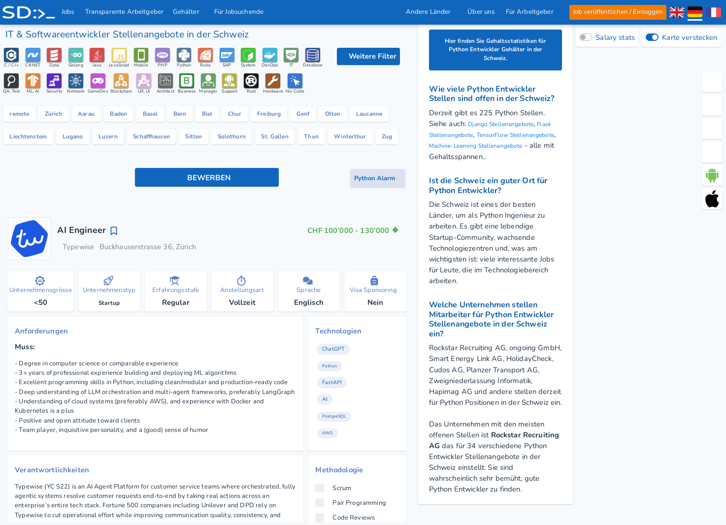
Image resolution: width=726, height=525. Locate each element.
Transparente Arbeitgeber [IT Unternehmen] (124, 11)
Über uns (481, 11)
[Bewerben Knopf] (207, 241)
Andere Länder (431, 11)
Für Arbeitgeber (532, 11)
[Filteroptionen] (368, 57)
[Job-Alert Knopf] (377, 241)
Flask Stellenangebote (466, 141)
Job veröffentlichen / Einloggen (617, 11)
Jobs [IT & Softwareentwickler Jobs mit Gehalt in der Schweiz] (68, 11)
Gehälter (189, 11)
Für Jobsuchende (242, 11)
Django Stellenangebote (508, 130)
